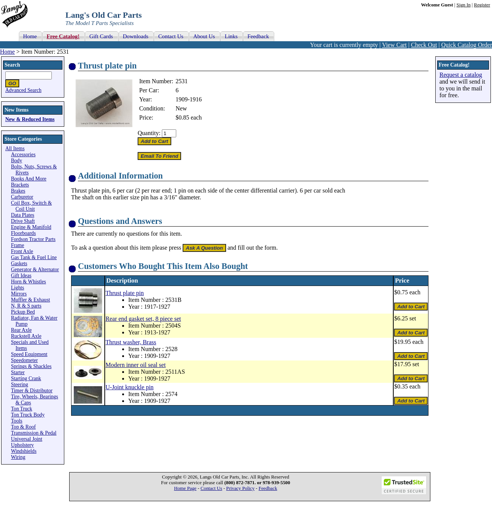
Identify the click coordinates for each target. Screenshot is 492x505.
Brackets (20, 185)
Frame (17, 245)
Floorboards (23, 233)
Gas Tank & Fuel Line (34, 257)
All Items (15, 148)
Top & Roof (23, 427)
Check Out (424, 45)
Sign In (463, 5)
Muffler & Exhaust (30, 300)
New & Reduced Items (29, 119)
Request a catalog (460, 74)
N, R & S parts (26, 306)
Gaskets (19, 263)
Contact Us (211, 488)
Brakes (18, 191)
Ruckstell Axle (26, 336)
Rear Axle (21, 330)
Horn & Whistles (28, 281)
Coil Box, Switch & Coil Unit (31, 206)
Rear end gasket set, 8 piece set (143, 318)
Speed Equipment (29, 354)
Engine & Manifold (31, 227)
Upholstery (22, 445)
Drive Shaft (23, 221)
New (181, 108)
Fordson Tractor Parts (33, 239)
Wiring (18, 457)
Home (7, 51)
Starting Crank (26, 378)
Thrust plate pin (125, 293)
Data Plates (22, 215)
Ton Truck (21, 409)
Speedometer (24, 360)
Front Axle (22, 251)
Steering (19, 384)
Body (16, 160)
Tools (16, 421)
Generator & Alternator (35, 269)
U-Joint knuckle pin (130, 387)
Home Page (185, 488)
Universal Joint (26, 439)
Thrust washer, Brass (131, 342)
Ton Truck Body (28, 415)
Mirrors (19, 294)
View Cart (394, 45)
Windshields (23, 451)
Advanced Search (23, 90)
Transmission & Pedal (33, 433)
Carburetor (22, 197)
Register (482, 5)
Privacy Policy (240, 488)
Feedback (268, 488)
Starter (18, 372)
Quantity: (149, 133)
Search (12, 65)
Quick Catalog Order (466, 45)
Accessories (23, 154)
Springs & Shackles (31, 366)
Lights (17, 288)
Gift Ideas (21, 275)
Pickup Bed (23, 312)
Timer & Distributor (32, 390)
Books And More (29, 179)
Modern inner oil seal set (136, 365)
